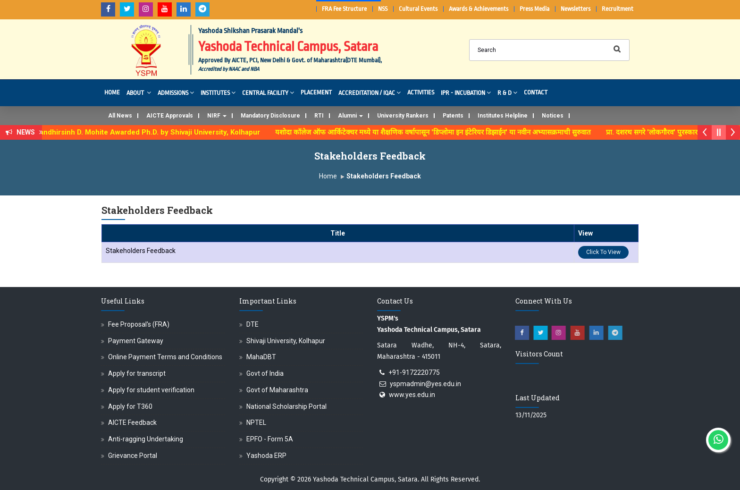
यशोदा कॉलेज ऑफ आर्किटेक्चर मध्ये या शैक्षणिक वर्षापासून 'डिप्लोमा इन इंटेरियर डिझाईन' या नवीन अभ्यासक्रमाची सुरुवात (439, 132)
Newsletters (575, 8)
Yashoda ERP (266, 455)
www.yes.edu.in (412, 394)
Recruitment (617, 8)
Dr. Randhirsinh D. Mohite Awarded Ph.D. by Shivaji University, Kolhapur (148, 132)
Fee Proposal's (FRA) (138, 324)
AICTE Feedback (132, 422)
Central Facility (268, 92)
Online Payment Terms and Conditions (165, 357)
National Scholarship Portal (286, 406)
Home (112, 92)
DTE (252, 324)
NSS (382, 8)
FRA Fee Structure (344, 8)
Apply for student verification (151, 390)
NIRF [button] (217, 115)
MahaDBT (261, 357)
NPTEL (256, 422)
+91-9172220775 (414, 372)
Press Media (534, 8)
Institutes (218, 92)
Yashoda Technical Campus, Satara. (366, 479)
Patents (453, 115)
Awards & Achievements (478, 8)
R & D (507, 92)
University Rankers (403, 115)
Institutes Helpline (503, 115)
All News (120, 115)
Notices (552, 115)
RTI (319, 115)
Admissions (176, 92)
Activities (420, 92)
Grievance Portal (132, 455)
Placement (316, 92)
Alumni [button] (350, 115)
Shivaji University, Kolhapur (285, 341)
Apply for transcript (137, 373)
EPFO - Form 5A (269, 439)
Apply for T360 (130, 406)
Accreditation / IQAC (369, 92)
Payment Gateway (135, 341)
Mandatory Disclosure (270, 115)
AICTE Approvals (169, 115)
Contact (535, 92)
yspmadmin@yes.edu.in (425, 384)
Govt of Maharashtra (277, 390)
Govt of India (265, 373)
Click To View (603, 252)
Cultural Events (418, 8)
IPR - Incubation (466, 92)
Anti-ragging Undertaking (145, 439)
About (138, 92)
